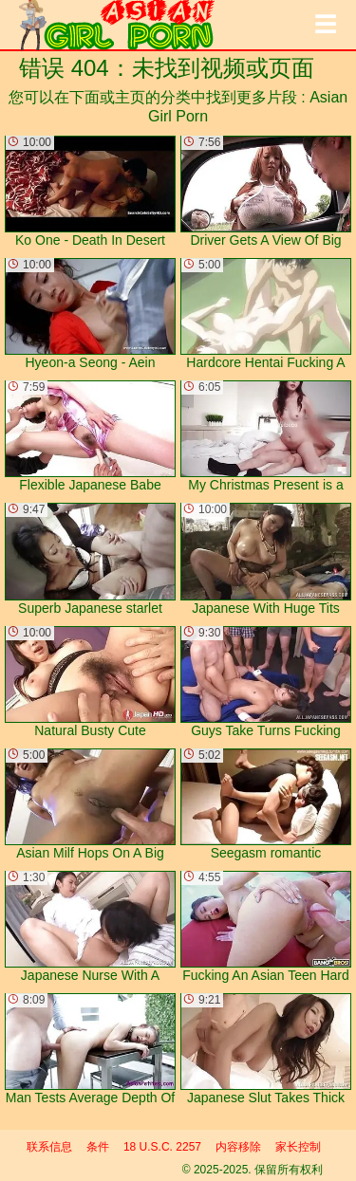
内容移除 (238, 1146)
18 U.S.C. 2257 (162, 1146)
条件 (97, 1146)
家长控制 (298, 1146)
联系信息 (49, 1146)
